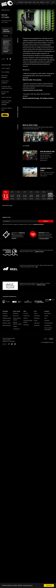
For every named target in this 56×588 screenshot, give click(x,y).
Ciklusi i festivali (6, 320)
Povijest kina (26, 315)
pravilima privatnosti (38, 224)
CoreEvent (5, 51)
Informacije (26, 324)
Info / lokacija (47, 313)
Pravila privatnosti (48, 323)
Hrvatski (45, 338)
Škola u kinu (16, 315)
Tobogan (15, 326)
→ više (41, 128)
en (53, 2)
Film (37, 2)
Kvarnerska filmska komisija (27, 321)
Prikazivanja (37, 315)
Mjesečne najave (6, 323)
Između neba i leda (46, 169)
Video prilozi (37, 323)
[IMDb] (5, 115)
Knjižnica (25, 318)
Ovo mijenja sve (47, 151)
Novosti (35, 320)
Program (20, 2)
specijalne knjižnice (44, 238)
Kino (34, 2)
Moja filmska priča (7, 325)
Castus (51, 342)
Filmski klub (41, 232)
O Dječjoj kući (16, 328)
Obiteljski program (7, 318)
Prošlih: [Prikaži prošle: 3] (5, 36)
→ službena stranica (39, 251)
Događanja (5, 315)
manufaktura (46, 342)
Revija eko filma (5, 10)
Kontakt (42, 2)
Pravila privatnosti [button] (27, 585)
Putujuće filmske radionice (17, 319)
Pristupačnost (47, 325)
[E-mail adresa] (20, 221)
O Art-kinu (25, 313)
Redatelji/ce (36, 318)
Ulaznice (46, 315)
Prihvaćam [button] (49, 585)
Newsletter (46, 320)
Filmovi (35, 313)
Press (45, 318)
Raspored (5, 313)
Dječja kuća (15, 313)
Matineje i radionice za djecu (17, 323)
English (51, 338)
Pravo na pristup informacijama (48, 328)
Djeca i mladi (28, 2)
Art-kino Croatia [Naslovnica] (10, 338)
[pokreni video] (36, 21)
